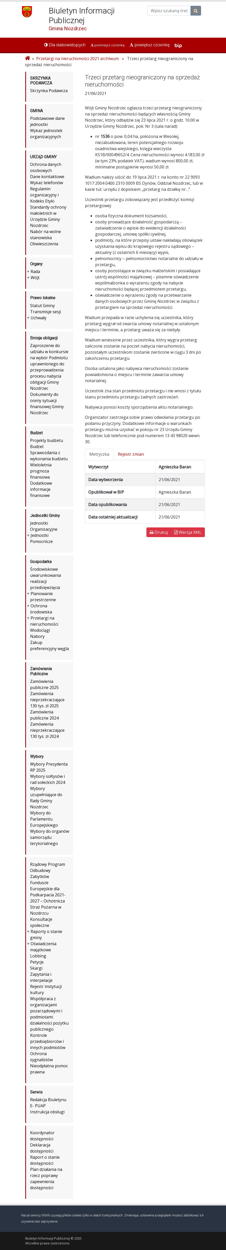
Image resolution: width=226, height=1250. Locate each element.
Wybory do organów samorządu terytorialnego (49, 837)
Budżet (37, 446)
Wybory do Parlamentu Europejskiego (44, 819)
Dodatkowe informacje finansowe (41, 489)
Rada (35, 271)
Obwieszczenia (44, 244)
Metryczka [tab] (99, 454)
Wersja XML (188, 532)
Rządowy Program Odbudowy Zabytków (47, 870)
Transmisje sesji (45, 311)
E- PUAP (38, 1106)
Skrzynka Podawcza (49, 90)
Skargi (36, 968)
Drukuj (159, 532)
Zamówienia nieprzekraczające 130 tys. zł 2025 (47, 700)
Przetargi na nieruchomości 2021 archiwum (77, 58)
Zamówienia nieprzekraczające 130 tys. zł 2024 (47, 730)
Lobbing (38, 956)
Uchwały (38, 318)
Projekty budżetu (46, 440)
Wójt (35, 277)
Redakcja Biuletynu (48, 1099)
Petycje (37, 962)
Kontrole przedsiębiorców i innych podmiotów (47, 1041)
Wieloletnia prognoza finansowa (41, 471)
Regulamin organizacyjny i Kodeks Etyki (44, 195)
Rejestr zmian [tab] (131, 454)
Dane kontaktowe (47, 176)
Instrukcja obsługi (47, 1112)
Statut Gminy (42, 305)
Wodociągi (40, 630)
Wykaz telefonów (46, 182)
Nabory (37, 636)
